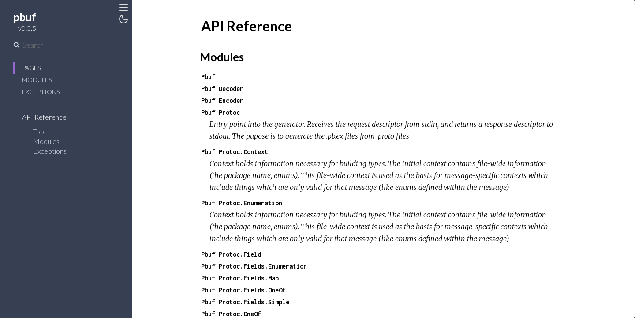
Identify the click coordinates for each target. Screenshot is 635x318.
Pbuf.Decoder (222, 88)
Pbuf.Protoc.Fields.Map (240, 278)
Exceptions (41, 91)
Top (38, 131)
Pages (31, 68)
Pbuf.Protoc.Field (231, 254)
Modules (37, 79)
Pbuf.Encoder (222, 100)
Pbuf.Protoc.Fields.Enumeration (254, 266)
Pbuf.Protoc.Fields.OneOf (243, 290)
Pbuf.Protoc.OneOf (231, 314)
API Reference (50, 117)
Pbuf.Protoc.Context (234, 151)
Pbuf (208, 76)
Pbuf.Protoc (220, 112)
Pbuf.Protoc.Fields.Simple (245, 302)
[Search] (61, 45)
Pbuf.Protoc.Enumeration (241, 203)
